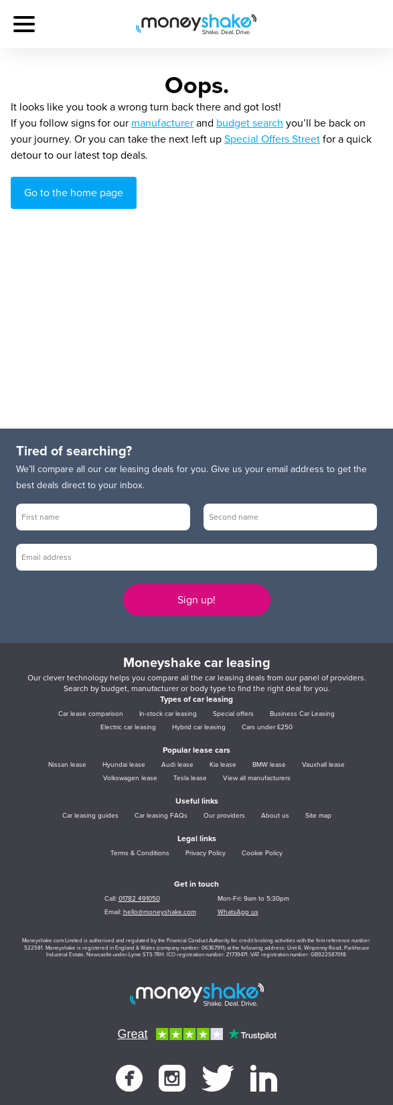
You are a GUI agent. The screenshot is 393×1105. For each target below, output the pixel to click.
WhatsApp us (238, 912)
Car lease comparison (90, 714)
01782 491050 (139, 899)
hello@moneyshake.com (159, 912)
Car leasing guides (90, 816)
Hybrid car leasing (199, 727)
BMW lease (269, 765)
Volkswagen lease (130, 778)
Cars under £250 (267, 727)
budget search (249, 123)
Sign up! (196, 600)
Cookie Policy (262, 853)
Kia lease (223, 765)
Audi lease (177, 765)
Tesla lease (190, 778)
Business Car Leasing (302, 714)
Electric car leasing (128, 727)
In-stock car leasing (168, 714)
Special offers (233, 714)
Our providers (224, 816)
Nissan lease (67, 765)
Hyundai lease (123, 765)
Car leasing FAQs (161, 816)
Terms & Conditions (139, 853)
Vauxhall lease (323, 765)
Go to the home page (73, 193)
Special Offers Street (272, 139)
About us (275, 816)
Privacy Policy (205, 853)
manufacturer (162, 123)
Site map (318, 816)
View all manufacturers (257, 778)
